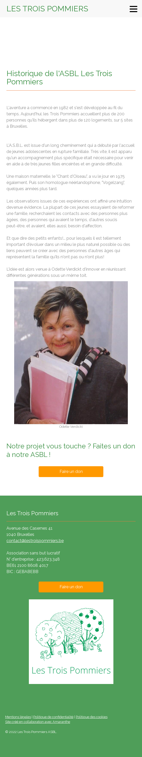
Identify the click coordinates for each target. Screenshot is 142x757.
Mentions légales (18, 717)
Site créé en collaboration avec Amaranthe (37, 722)
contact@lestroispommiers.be (35, 540)
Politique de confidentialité (53, 717)
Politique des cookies (91, 717)
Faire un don (71, 471)
